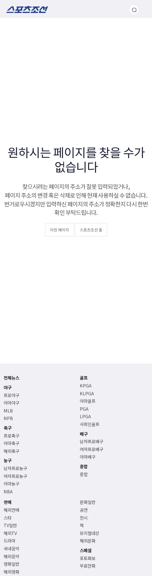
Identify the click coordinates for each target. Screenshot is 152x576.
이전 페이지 (59, 230)
